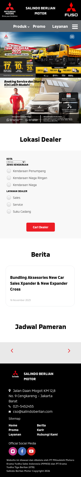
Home (13, 425)
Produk (20, 26)
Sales (16, 197)
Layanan (60, 26)
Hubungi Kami (47, 434)
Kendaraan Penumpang (29, 171)
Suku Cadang (22, 211)
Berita (41, 425)
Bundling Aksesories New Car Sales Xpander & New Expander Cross (38, 283)
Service (18, 204)
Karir (40, 430)
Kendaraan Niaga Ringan (30, 178)
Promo (39, 26)
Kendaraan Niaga (25, 185)
